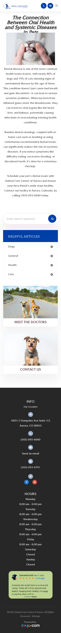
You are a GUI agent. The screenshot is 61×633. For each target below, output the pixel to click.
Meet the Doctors (30, 322)
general (13, 256)
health (12, 265)
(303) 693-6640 (30, 439)
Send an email (30, 453)
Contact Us (30, 369)
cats (11, 274)
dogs (11, 246)
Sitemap (36, 616)
